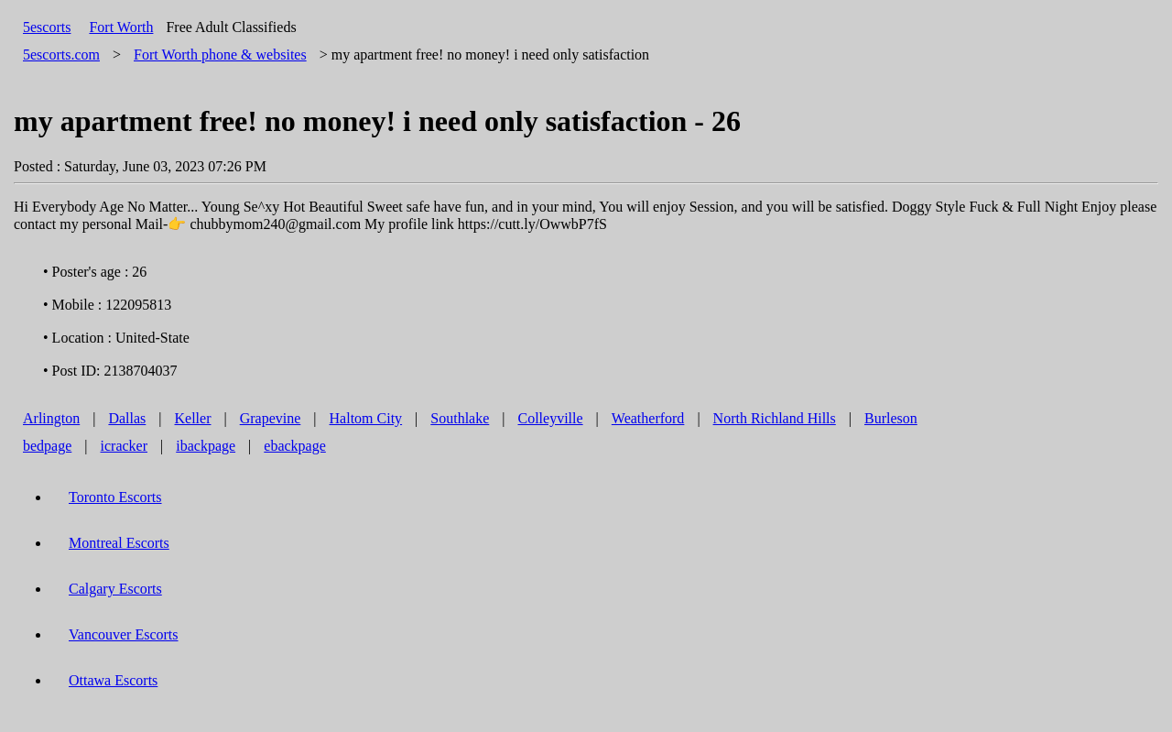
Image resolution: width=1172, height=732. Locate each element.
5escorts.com (61, 54)
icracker (124, 445)
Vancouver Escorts (124, 634)
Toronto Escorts (115, 497)
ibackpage (205, 445)
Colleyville (550, 418)
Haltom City (366, 418)
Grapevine (270, 418)
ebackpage (295, 445)
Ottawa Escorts (113, 680)
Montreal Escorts (119, 543)
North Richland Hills (774, 418)
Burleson (890, 418)
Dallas (127, 418)
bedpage (47, 445)
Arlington (51, 418)
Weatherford (648, 418)
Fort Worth (121, 27)
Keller (193, 418)
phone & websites (220, 54)
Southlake (459, 418)
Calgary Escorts (115, 588)
